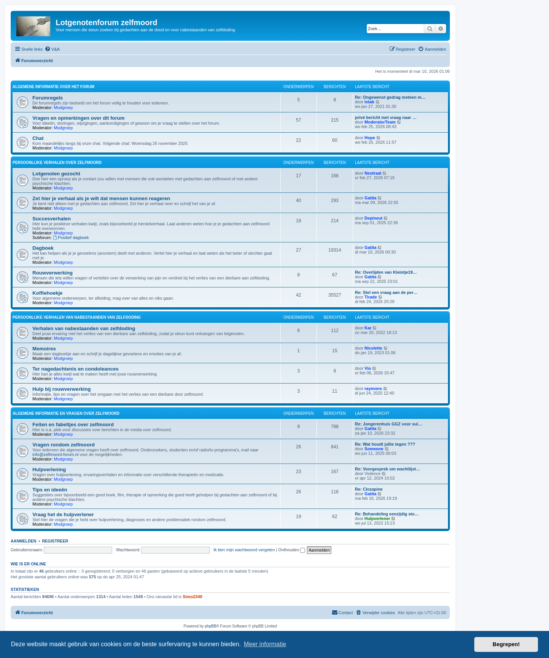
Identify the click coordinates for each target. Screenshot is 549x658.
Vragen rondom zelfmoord (63, 445)
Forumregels (47, 98)
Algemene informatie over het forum (53, 87)
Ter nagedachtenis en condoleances (75, 369)
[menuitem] (52, 49)
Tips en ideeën (49, 490)
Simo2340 (192, 596)
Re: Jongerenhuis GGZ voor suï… (388, 424)
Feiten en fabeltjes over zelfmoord (73, 424)
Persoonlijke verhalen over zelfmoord (57, 162)
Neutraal (372, 173)
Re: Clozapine (369, 489)
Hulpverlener (377, 518)
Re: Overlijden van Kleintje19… (386, 272)
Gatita (370, 198)
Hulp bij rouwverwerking (61, 389)
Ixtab (369, 102)
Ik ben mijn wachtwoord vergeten (244, 549)
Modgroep (63, 107)
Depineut (373, 218)
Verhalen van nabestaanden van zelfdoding (83, 328)
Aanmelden (23, 541)
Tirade (370, 297)
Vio (367, 368)
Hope (369, 137)
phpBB (210, 626)
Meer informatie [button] (265, 644)
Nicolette (373, 348)
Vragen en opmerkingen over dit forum (78, 118)
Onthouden (291, 549)
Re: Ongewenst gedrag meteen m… (390, 97)
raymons (373, 388)
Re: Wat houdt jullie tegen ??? (385, 444)
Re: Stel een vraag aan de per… (386, 292)
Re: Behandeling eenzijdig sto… (387, 514)
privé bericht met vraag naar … (385, 117)
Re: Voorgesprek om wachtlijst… (387, 469)
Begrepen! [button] (506, 644)
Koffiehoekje (47, 293)
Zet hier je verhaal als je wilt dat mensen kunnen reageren (101, 198)
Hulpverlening (49, 469)
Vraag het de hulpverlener (63, 514)
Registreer (55, 541)
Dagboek (43, 248)
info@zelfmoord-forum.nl (55, 454)
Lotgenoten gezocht (56, 174)
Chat (37, 138)
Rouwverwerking (52, 273)
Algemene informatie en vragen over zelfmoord (66, 413)
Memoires (44, 348)
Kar (367, 328)
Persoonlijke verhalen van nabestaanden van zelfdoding (77, 317)
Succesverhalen (51, 218)
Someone (374, 448)
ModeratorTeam (380, 122)
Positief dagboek (71, 237)
